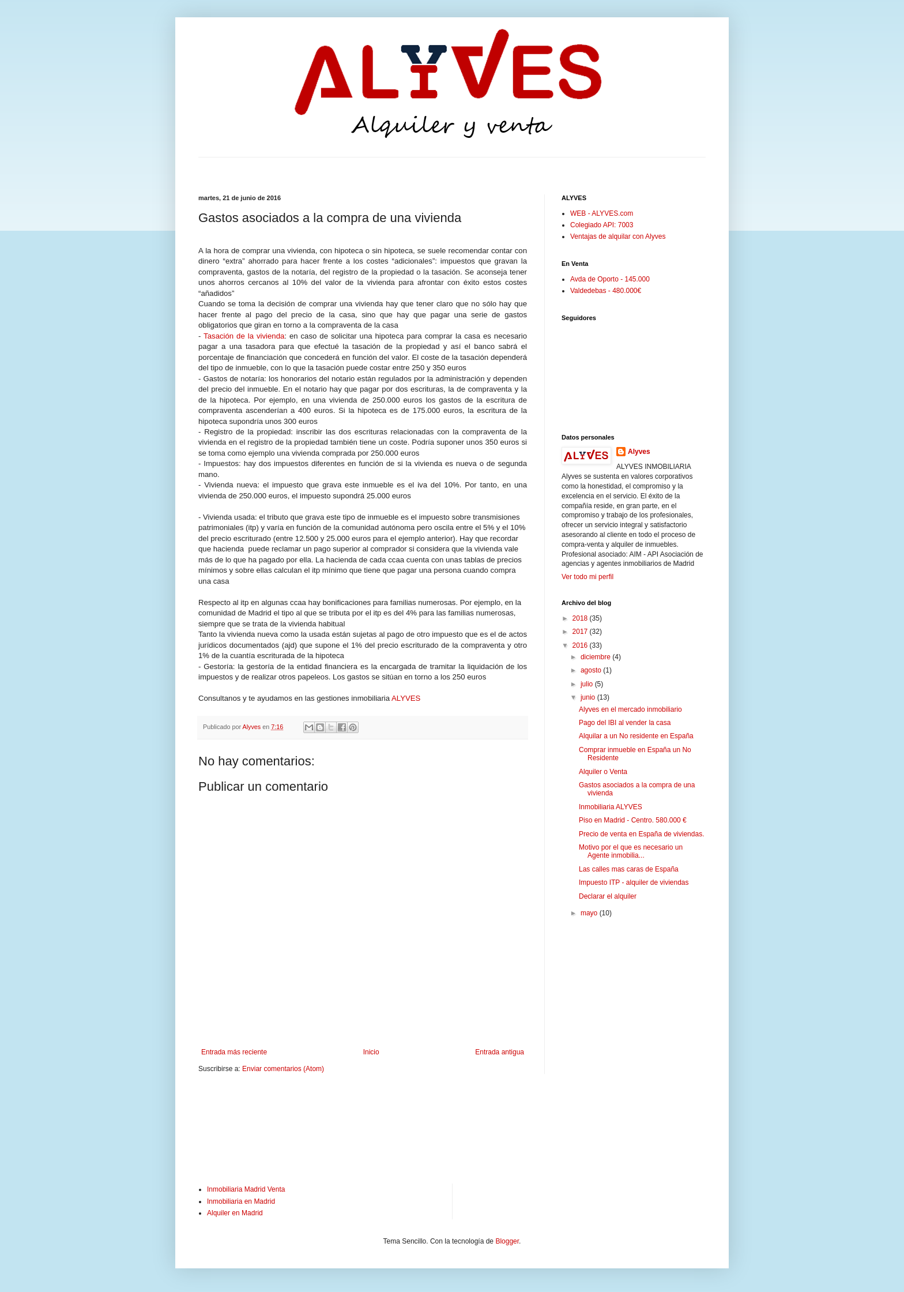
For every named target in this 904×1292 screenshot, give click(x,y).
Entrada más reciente (234, 1052)
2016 (581, 645)
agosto (592, 670)
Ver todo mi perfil (587, 577)
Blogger (507, 1241)
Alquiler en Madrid (235, 1213)
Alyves (639, 452)
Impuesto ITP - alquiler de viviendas (634, 882)
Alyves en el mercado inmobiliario (630, 709)
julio (588, 684)
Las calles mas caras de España (629, 869)
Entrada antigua (499, 1052)
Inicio (371, 1052)
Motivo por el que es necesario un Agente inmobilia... (631, 851)
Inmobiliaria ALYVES (610, 807)
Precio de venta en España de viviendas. (641, 834)
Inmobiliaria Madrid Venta (246, 1189)
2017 (581, 632)
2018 (581, 618)
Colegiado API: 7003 (601, 225)
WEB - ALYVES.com (601, 213)
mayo (590, 913)
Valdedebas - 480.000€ (605, 291)
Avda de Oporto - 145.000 (610, 279)
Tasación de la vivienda (244, 336)
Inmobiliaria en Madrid (241, 1201)
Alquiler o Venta (603, 772)
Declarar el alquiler (607, 896)
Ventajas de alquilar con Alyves (617, 236)
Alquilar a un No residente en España (636, 736)
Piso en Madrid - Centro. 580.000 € (633, 820)
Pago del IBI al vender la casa (625, 723)
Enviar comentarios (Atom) (283, 1069)
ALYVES (405, 698)
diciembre (596, 657)
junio (589, 697)
